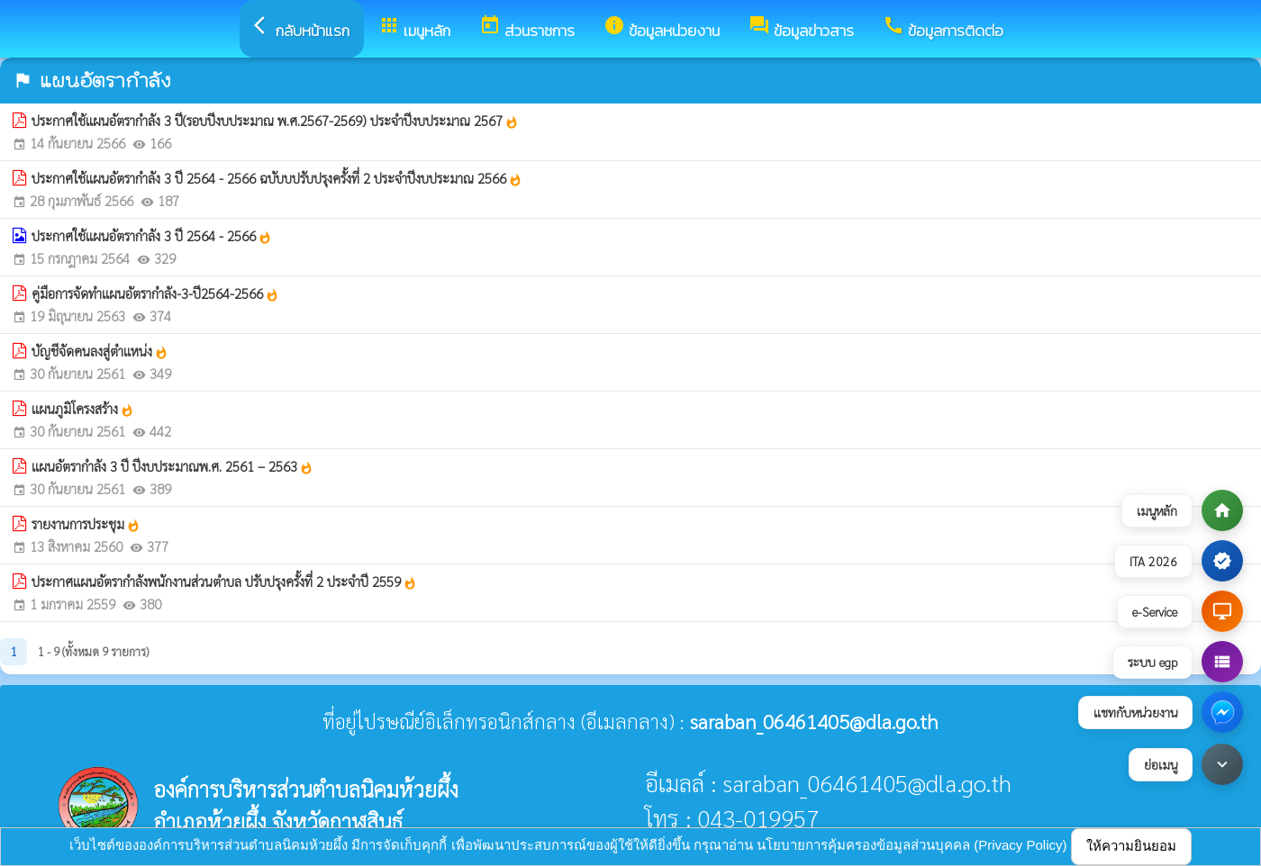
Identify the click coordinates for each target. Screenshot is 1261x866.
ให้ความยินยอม (1131, 845)
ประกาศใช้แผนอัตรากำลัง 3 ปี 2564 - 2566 (152, 236)
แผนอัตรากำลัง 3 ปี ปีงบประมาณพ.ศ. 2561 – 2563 (172, 466)
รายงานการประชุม (86, 524)
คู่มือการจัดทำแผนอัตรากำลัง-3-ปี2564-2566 (155, 293)
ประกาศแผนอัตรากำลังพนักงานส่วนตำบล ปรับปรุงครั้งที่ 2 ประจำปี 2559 (224, 582)
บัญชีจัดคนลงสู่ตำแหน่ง (100, 351)
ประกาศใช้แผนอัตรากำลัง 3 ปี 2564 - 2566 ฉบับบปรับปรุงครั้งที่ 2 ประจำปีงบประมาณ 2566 (277, 178)
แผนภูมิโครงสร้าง (83, 409)
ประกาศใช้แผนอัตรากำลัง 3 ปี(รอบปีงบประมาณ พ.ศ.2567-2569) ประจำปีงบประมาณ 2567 (275, 121)
